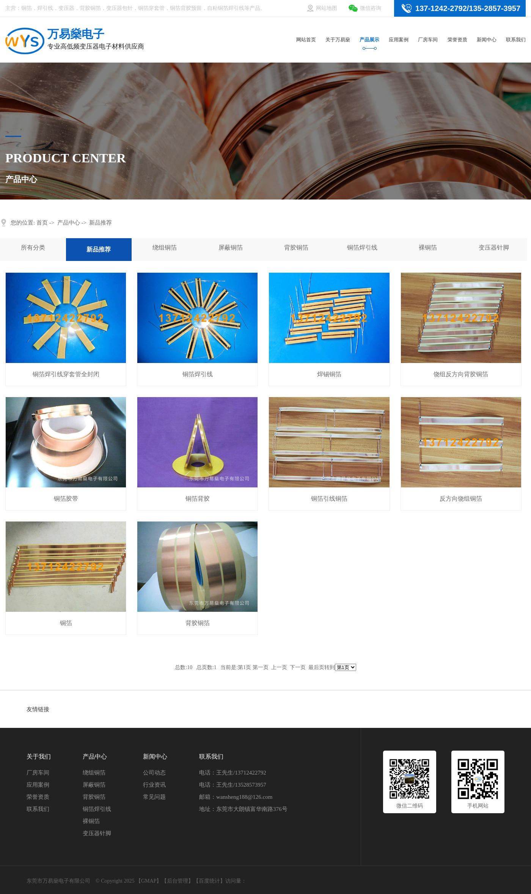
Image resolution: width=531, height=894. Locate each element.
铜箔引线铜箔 (329, 498)
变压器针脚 (494, 247)
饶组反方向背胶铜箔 (461, 374)
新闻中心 (486, 39)
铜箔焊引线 (362, 247)
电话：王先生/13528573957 (232, 785)
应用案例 (398, 39)
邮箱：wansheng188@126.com (235, 797)
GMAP (148, 881)
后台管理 (177, 881)
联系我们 (516, 39)
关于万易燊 (337, 39)
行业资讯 (154, 785)
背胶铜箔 (296, 247)
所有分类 (33, 247)
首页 (42, 223)
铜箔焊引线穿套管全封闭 (66, 374)
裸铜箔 (428, 247)
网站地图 (326, 8)
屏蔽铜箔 (230, 247)
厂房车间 (428, 39)
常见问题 (154, 797)
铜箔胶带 (66, 498)
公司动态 (154, 773)
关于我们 (39, 756)
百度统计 (209, 881)
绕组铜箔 (164, 247)
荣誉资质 (457, 39)
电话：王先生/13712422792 (232, 773)
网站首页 (306, 39)
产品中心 (68, 223)
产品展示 (369, 39)
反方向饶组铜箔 (461, 498)
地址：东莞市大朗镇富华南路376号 (243, 809)
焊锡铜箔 (329, 374)
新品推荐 (100, 223)
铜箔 (66, 623)
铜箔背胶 (197, 498)
